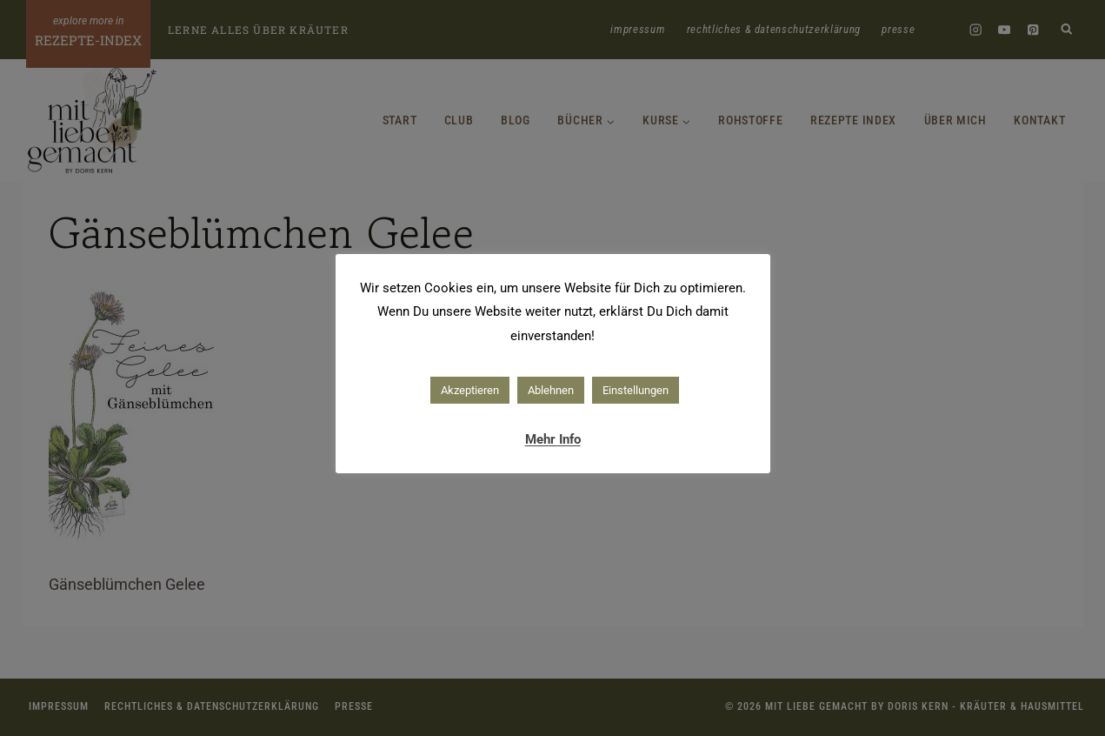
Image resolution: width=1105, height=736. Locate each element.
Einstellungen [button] (635, 390)
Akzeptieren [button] (470, 390)
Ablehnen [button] (551, 390)
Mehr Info (553, 439)
